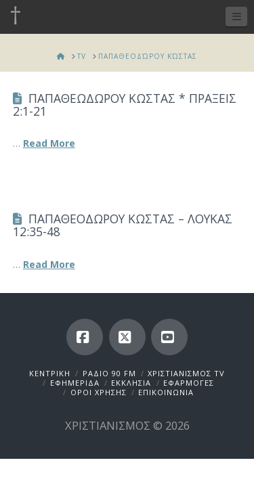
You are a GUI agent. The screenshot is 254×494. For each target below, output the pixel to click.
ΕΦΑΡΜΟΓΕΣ (188, 383)
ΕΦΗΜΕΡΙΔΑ (75, 383)
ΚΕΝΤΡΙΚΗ (49, 373)
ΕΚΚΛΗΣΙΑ (131, 383)
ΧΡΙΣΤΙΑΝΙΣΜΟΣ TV (186, 373)
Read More (49, 143)
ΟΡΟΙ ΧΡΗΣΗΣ (98, 392)
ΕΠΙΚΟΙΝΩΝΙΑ (166, 392)
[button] (236, 16)
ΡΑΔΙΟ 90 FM (109, 373)
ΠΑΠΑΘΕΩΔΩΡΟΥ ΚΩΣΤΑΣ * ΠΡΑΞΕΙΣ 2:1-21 (124, 104)
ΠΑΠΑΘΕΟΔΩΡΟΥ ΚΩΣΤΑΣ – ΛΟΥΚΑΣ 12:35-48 (122, 225)
